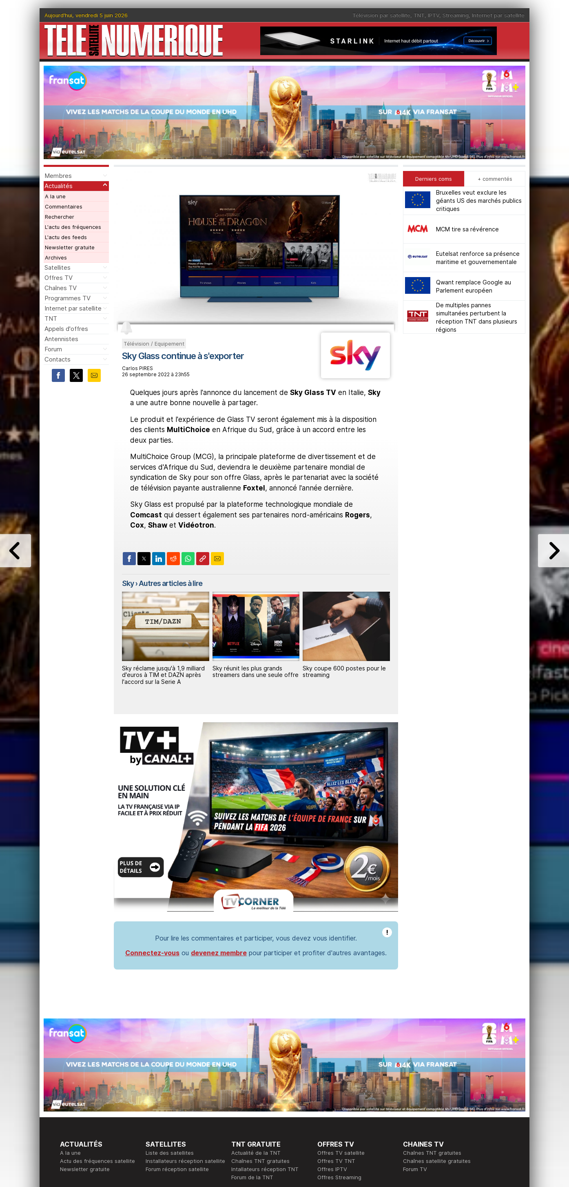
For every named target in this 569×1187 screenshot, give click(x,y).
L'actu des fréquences (73, 227)
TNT (419, 15)
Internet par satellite (498, 15)
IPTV (433, 15)
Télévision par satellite (381, 15)
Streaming (456, 15)
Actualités (58, 186)
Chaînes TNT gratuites (260, 1161)
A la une (55, 196)
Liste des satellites (170, 1152)
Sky (128, 583)
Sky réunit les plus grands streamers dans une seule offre (256, 672)
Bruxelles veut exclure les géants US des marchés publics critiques (479, 200)
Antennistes (61, 339)
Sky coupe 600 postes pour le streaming (344, 672)
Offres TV (58, 278)
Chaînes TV (60, 288)
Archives (56, 257)
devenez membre (219, 953)
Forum (53, 349)
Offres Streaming (339, 1177)
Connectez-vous (152, 953)
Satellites (57, 267)
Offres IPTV (332, 1169)
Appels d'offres (66, 329)
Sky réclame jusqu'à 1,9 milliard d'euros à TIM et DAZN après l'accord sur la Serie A (163, 675)
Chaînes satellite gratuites (437, 1161)
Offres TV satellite (341, 1152)
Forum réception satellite (177, 1169)
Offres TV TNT (336, 1161)
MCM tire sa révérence (467, 229)
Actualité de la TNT (256, 1152)
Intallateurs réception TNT (265, 1169)
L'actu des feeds (66, 237)
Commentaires (63, 206)
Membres (58, 176)
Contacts (57, 359)
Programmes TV (67, 298)
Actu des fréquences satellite (97, 1161)
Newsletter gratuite (70, 247)
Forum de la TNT (252, 1177)
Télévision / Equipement (154, 343)
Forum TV (415, 1169)
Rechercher (59, 216)
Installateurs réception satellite (185, 1161)
